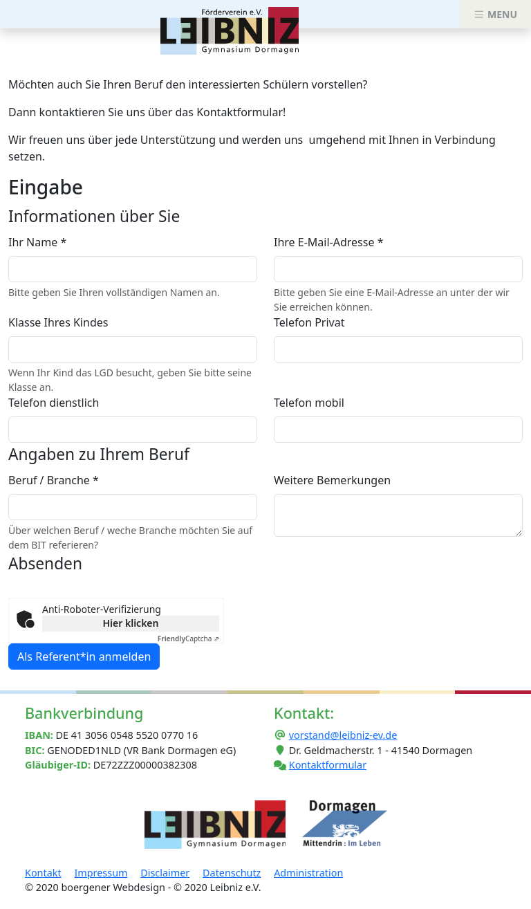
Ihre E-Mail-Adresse (328, 242)
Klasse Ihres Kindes (58, 322)
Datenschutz (232, 872)
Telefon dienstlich (53, 402)
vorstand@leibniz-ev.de (343, 735)
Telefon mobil (309, 402)
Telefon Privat (309, 322)
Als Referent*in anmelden (84, 656)
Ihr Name (37, 242)
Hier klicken (131, 623)
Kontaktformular (327, 764)
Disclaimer (164, 872)
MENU (495, 14)
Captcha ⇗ (188, 638)
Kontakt (43, 872)
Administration (308, 872)
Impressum (100, 872)
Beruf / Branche (53, 480)
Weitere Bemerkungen (332, 480)
